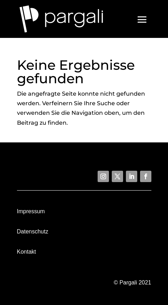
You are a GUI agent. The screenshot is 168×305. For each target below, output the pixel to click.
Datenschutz (32, 231)
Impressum (31, 211)
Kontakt (26, 252)
